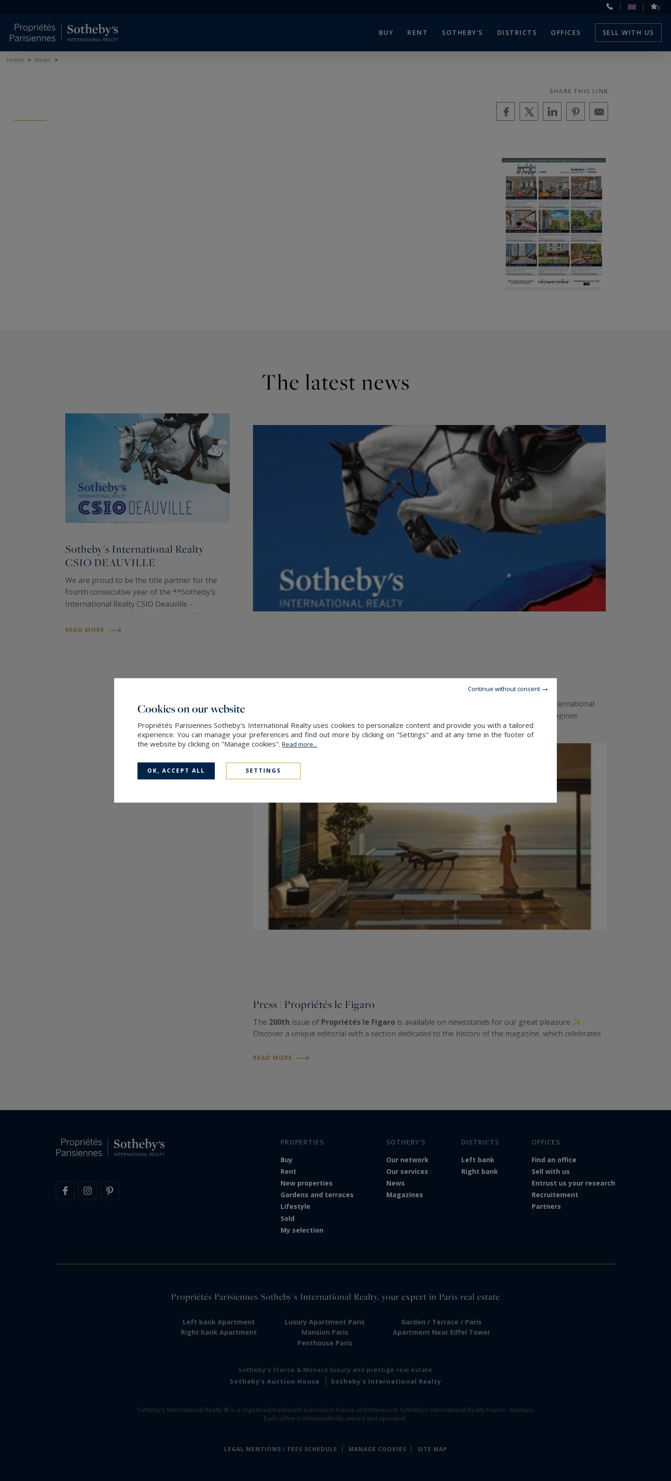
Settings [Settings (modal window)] (263, 771)
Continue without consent (504, 689)
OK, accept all (176, 771)
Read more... (299, 744)
